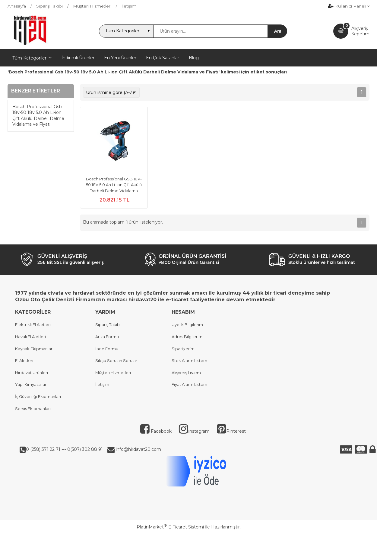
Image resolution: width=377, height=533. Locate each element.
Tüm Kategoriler (29, 58)
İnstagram (194, 431)
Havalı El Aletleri (30, 336)
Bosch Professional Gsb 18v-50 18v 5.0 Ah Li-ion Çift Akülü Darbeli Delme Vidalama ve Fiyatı (38, 115)
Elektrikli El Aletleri (33, 324)
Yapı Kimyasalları (31, 384)
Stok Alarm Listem (189, 360)
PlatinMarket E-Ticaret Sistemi (170, 527)
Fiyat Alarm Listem (189, 384)
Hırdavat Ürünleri (31, 372)
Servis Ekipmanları (33, 408)
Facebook (156, 431)
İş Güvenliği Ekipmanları (38, 396)
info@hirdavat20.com (138, 449)
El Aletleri (24, 360)
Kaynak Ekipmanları (34, 348)
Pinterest (231, 431)
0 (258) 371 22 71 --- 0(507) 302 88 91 (64, 449)
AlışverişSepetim (360, 31)
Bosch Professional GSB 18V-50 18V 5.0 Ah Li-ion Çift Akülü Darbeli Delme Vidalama (114, 184)
